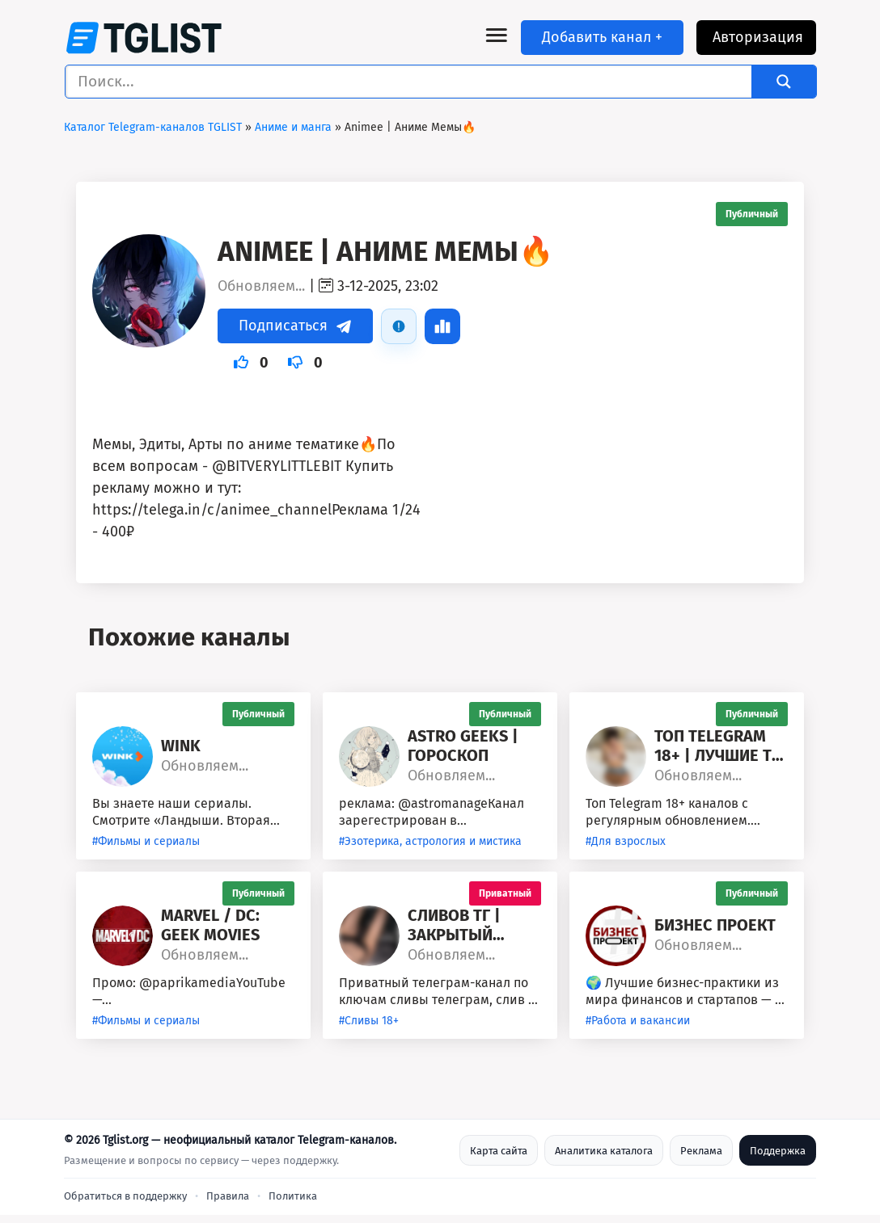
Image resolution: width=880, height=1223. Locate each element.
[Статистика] (442, 326)
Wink (181, 745)
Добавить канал (602, 37)
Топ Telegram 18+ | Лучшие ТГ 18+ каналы (717, 745)
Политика (293, 1196)
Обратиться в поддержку (125, 1196)
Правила (227, 1196)
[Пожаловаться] (399, 326)
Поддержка (778, 1151)
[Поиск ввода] (412, 81)
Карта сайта (498, 1151)
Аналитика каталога (604, 1151)
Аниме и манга (293, 127)
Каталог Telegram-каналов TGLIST (153, 127)
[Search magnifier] (783, 81)
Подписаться (295, 325)
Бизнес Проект (715, 925)
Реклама (701, 1151)
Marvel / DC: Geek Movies (210, 925)
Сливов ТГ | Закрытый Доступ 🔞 (454, 925)
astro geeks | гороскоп (463, 745)
